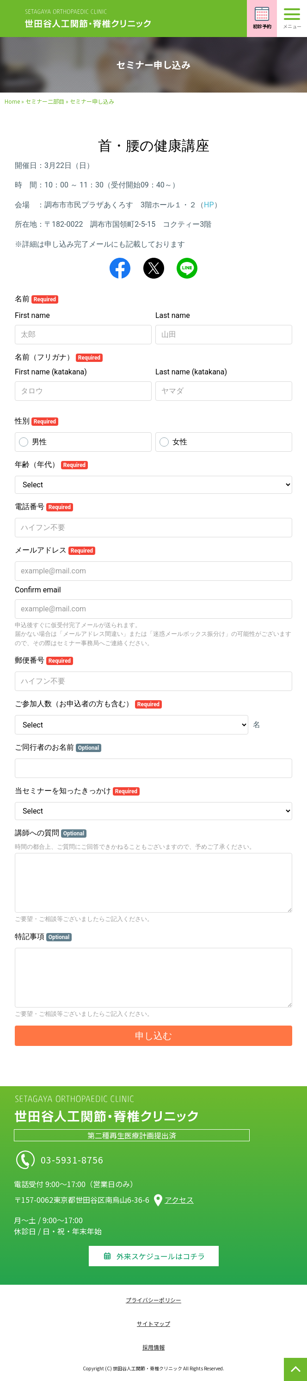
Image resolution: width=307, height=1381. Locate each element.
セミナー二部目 (44, 101)
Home (12, 101)
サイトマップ (153, 1323)
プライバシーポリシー (153, 1300)
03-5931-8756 (101, 1160)
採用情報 (153, 1347)
